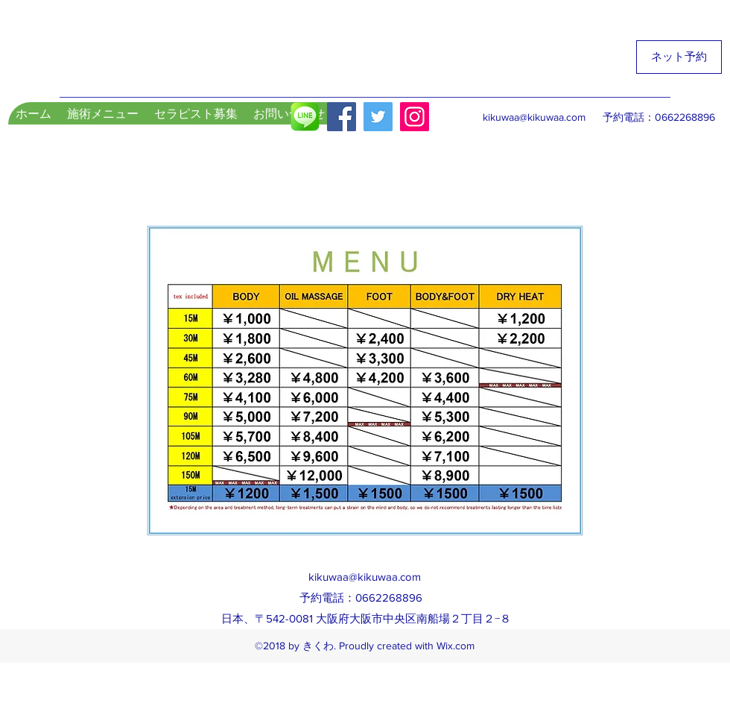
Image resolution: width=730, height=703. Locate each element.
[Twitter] (378, 116)
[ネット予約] (679, 57)
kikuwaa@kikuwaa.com (534, 117)
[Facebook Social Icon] (341, 116)
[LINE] (305, 116)
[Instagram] (414, 116)
